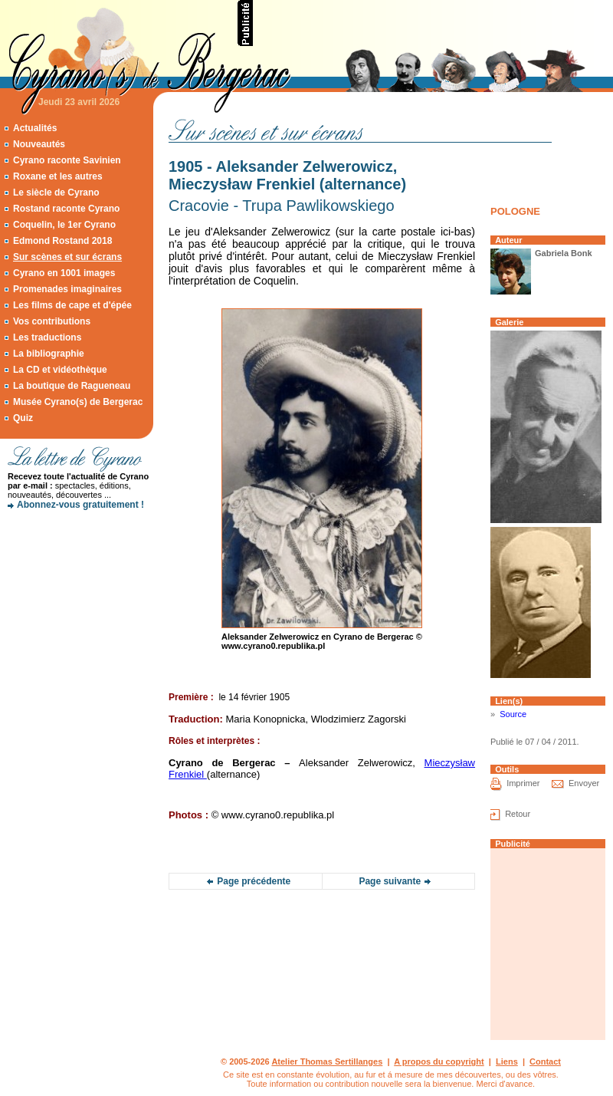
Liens (507, 1061)
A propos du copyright (439, 1061)
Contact (545, 1061)
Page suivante (390, 881)
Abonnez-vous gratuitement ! (80, 504)
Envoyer (584, 783)
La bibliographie (48, 353)
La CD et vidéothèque (60, 369)
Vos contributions (51, 321)
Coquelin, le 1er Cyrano (64, 224)
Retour (517, 813)
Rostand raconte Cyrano (66, 208)
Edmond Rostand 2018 (62, 240)
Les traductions (47, 337)
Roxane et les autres (58, 176)
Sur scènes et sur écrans (67, 257)
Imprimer (522, 783)
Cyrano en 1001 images (64, 273)
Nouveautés (39, 144)
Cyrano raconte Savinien (67, 160)
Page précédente (253, 881)
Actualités (35, 128)
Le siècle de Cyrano (56, 192)
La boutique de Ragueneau (71, 385)
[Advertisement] (77, 571)
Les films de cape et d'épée (72, 305)
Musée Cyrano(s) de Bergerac (78, 402)
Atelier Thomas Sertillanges (326, 1061)
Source (513, 714)
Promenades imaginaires (67, 289)
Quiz (23, 418)
